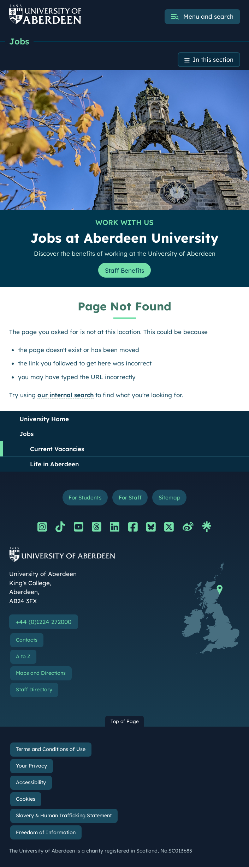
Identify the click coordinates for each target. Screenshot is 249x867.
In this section (213, 59)
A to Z (23, 656)
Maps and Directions (41, 673)
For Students (85, 497)
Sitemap (169, 497)
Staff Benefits (124, 270)
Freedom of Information (46, 832)
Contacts (26, 640)
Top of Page (125, 721)
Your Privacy (31, 766)
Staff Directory (34, 689)
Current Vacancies (57, 449)
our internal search (65, 395)
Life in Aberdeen (54, 464)
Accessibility (31, 782)
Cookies (25, 799)
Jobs (19, 41)
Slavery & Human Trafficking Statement (64, 816)
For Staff (130, 497)
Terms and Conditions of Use (50, 749)
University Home (44, 419)
